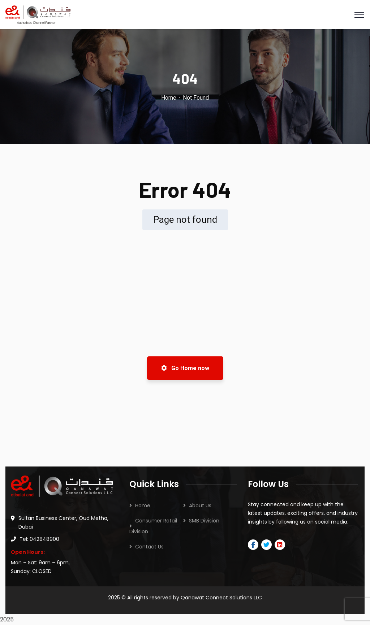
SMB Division (204, 520)
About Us (200, 505)
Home (168, 97)
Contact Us (149, 546)
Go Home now (185, 368)
